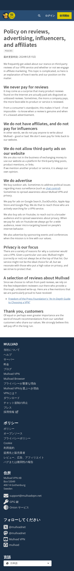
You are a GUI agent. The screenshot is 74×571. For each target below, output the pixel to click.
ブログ (8, 369)
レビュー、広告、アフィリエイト (24, 457)
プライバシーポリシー (17, 438)
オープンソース (13, 433)
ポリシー (9, 428)
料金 (6, 364)
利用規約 (9, 448)
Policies (8, 51)
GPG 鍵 (11, 501)
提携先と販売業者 (14, 452)
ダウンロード (12, 398)
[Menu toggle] (11, 15)
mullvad (11, 544)
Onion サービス (16, 507)
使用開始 (64, 15)
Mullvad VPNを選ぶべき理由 (21, 388)
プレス (8, 407)
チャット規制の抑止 (16, 403)
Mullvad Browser (14, 378)
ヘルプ (8, 354)
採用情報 (11, 412)
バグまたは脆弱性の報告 (18, 462)
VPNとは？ (10, 393)
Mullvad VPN (12, 374)
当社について (12, 349)
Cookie (8, 443)
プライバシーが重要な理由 (20, 383)
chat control (53, 188)
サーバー (9, 359)
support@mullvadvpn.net (22, 495)
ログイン (50, 15)
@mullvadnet (15, 527)
